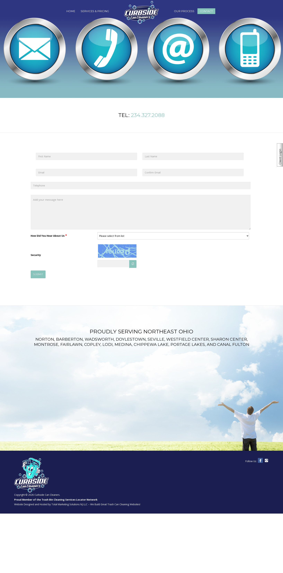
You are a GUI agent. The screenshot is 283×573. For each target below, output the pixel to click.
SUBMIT (38, 274)
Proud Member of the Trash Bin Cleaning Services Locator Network (55, 499)
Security (36, 255)
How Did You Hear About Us (49, 235)
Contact (206, 11)
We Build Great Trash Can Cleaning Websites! (115, 504)
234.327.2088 (148, 115)
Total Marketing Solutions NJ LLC (69, 504)
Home (70, 11)
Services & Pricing (95, 11)
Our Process (184, 11)
